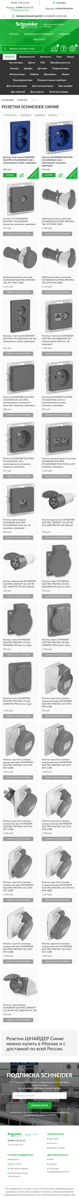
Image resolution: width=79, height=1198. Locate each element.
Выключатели (27, 57)
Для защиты (37, 92)
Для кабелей (18, 92)
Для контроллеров (42, 86)
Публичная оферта (19, 1169)
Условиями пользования (34, 1115)
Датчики (42, 68)
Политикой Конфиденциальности (54, 1112)
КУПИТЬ (10, 175)
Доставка (54, 1139)
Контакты (40, 40)
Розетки (9, 57)
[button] (19, 10)
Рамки (70, 57)
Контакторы (16, 63)
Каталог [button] (14, 34)
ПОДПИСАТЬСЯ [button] (39, 1105)
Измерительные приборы (52, 80)
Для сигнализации (16, 86)
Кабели (34, 74)
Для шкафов (66, 86)
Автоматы (45, 57)
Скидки (53, 1164)
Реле (59, 57)
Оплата (53, 1143)
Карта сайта (16, 1164)
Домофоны (50, 74)
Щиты (31, 63)
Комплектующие (58, 92)
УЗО (42, 63)
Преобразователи (60, 63)
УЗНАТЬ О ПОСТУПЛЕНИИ (18, 234)
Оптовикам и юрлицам (38, 34)
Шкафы (28, 68)
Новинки (64, 34)
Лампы (65, 74)
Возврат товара (57, 1148)
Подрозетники (60, 68)
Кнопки (14, 68)
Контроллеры (17, 74)
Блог (51, 1160)
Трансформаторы (22, 80)
